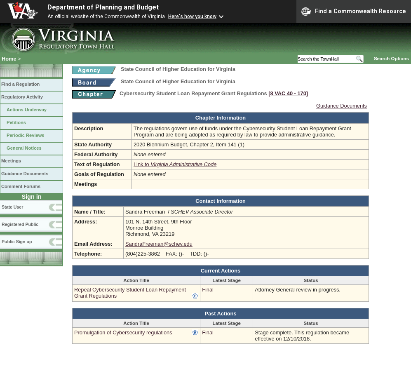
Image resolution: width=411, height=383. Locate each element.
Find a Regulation (20, 84)
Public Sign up (17, 241)
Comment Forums (20, 186)
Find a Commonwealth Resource (353, 11)
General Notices (24, 148)
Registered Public (20, 224)
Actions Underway (27, 109)
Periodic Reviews (26, 135)
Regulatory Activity (22, 96)
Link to (175, 164)
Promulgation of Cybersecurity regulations (123, 332)
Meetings (11, 160)
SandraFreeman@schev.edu (159, 244)
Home (9, 59)
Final (208, 290)
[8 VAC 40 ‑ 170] (288, 93)
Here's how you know (192, 16)
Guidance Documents (24, 173)
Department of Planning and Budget (103, 7)
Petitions (16, 122)
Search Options (391, 58)
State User (12, 206)
